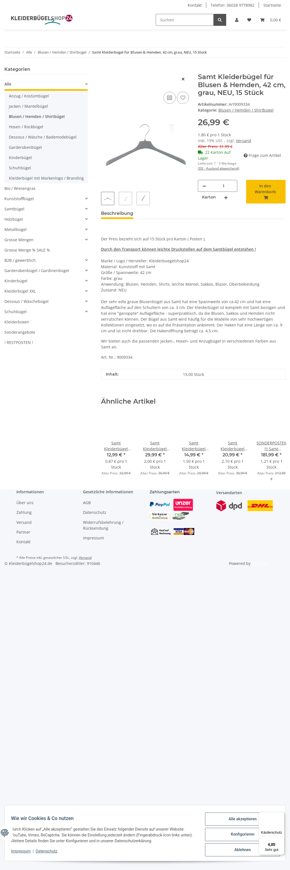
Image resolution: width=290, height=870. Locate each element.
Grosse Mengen (19, 239)
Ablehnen (240, 850)
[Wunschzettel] (249, 19)
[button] (237, 19)
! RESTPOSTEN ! (18, 342)
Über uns (25, 502)
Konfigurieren (240, 836)
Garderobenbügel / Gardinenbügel (36, 270)
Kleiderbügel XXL (20, 291)
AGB (87, 502)
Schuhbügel (20, 167)
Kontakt (195, 5)
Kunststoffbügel (19, 198)
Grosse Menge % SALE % (27, 250)
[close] (183, 79)
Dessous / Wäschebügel (26, 301)
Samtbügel (14, 209)
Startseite (272, 5)
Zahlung (24, 512)
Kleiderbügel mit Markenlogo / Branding (46, 178)
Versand (243, 140)
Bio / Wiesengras (20, 188)
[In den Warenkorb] (105, 70)
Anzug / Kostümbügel (29, 96)
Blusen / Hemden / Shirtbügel (246, 110)
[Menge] (223, 186)
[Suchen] (185, 20)
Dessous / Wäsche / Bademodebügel (43, 137)
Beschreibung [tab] (117, 213)
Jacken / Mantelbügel (28, 106)
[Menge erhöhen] (226, 197)
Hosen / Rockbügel (26, 126)
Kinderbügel (20, 157)
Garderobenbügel (25, 147)
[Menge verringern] (204, 186)
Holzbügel (13, 219)
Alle (7, 84)
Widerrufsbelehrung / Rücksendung (103, 525)
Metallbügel (15, 229)
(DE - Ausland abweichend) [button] (218, 168)
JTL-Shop (260, 563)
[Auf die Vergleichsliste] (169, 98)
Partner (23, 532)
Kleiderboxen (16, 322)
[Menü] (281, 815)
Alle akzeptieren (240, 821)
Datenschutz (94, 512)
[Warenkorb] (271, 19)
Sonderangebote (19, 332)
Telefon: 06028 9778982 (232, 5)
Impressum (93, 537)
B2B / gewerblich (20, 260)
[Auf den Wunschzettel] (183, 98)
